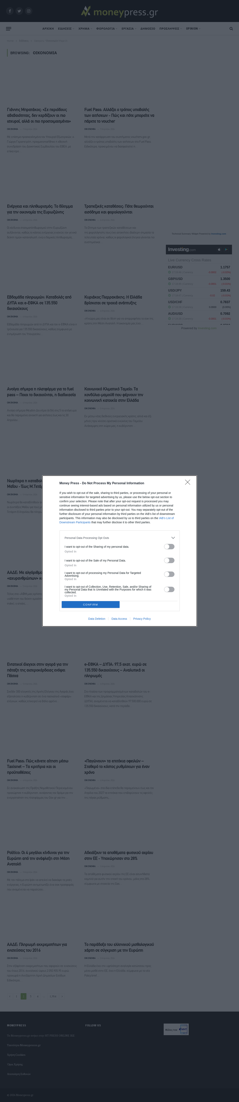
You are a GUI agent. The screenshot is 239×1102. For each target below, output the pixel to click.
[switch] (169, 546)
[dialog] (119, 551)
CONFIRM (90, 604)
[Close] (189, 483)
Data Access (119, 618)
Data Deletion (96, 618)
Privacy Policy (142, 618)
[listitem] (119, 538)
